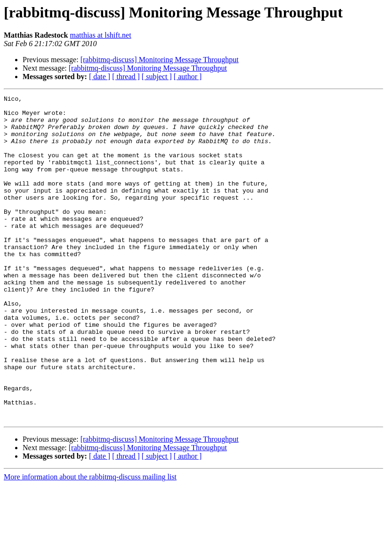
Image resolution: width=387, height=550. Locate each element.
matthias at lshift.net (100, 35)
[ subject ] (157, 77)
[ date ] (99, 77)
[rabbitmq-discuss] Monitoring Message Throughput (160, 60)
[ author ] (188, 77)
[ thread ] (126, 77)
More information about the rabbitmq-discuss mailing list (90, 542)
